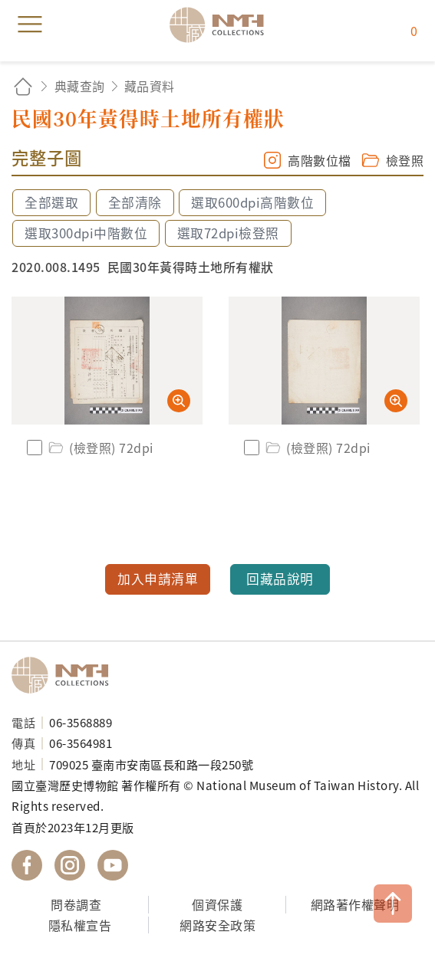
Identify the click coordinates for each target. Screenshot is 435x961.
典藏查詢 (79, 86)
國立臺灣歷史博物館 (65, 675)
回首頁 (23, 86)
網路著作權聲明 (355, 904)
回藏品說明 (280, 578)
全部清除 (135, 202)
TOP (393, 903)
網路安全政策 (217, 925)
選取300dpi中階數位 (86, 233)
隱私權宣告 (80, 925)
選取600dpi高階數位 (252, 202)
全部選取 (51, 202)
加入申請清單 (157, 578)
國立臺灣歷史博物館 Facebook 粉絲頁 (27, 865)
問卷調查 (76, 904)
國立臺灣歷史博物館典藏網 (222, 24)
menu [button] (30, 24)
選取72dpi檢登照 (228, 233)
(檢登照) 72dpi (99, 447)
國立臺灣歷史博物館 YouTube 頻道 (112, 865)
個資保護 (217, 904)
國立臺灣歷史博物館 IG (69, 865)
